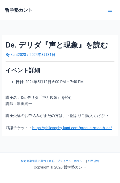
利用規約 (93, 161)
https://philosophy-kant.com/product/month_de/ (72, 128)
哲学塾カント (18, 10)
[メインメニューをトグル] (110, 10)
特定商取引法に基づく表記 (37, 161)
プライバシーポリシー (71, 161)
